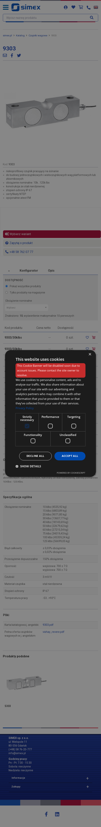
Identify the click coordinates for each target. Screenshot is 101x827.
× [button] (89, 354)
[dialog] (50, 413)
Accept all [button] (70, 456)
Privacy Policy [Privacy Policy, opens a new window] (25, 408)
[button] (28, 466)
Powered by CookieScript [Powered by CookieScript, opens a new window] (71, 473)
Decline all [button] (35, 456)
